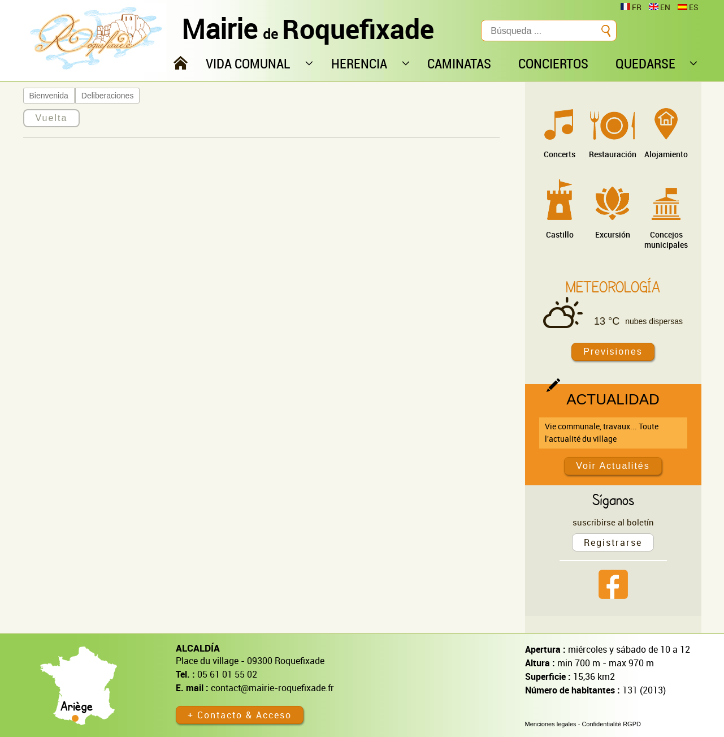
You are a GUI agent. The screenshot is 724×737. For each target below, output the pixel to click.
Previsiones (613, 351)
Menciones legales (550, 724)
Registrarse (613, 542)
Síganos (613, 499)
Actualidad (613, 399)
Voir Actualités (613, 466)
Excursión (612, 234)
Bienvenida (48, 95)
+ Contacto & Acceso (240, 715)
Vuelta (52, 118)
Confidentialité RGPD (611, 724)
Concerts (559, 154)
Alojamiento (666, 154)
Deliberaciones (107, 95)
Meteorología (613, 286)
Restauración (612, 154)
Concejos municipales (666, 239)
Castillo (560, 234)
